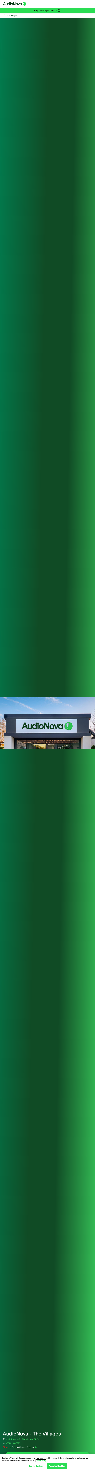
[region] (47, 1462)
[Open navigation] (89, 3)
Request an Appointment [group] (47, 10)
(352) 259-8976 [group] (13, 1445)
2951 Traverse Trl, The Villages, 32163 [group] (22, 1441)
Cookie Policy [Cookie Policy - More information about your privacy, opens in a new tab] (41, 1461)
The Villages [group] (10, 15)
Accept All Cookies (57, 1466)
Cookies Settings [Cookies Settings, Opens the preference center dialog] (36, 1466)
